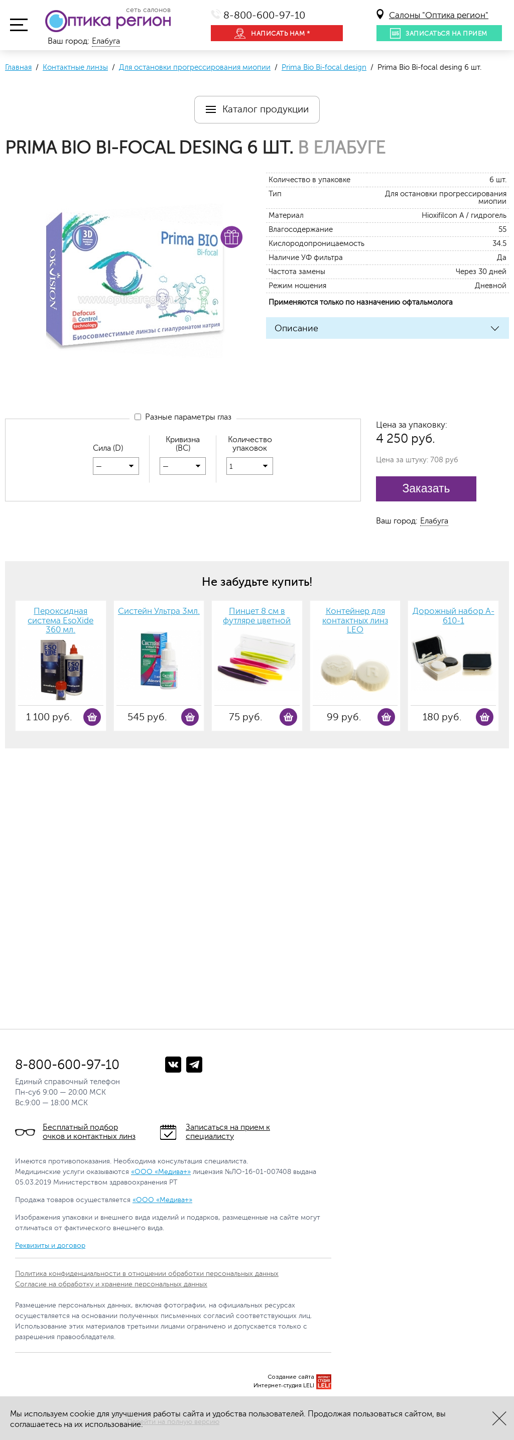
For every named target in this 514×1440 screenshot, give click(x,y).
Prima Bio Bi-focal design (324, 67)
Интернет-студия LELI (283, 1385)
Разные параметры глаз (183, 418)
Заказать (426, 488)
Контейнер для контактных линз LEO (355, 620)
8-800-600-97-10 (264, 15)
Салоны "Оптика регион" (438, 15)
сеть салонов (148, 10)
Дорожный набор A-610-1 (453, 616)
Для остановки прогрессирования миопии (195, 67)
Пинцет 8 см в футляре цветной (257, 616)
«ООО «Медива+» (161, 1171)
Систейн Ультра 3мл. (159, 611)
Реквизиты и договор (50, 1245)
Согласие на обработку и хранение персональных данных (111, 1284)
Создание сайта (291, 1377)
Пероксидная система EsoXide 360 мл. (60, 620)
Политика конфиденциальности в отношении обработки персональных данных (147, 1273)
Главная (18, 67)
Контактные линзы (75, 67)
